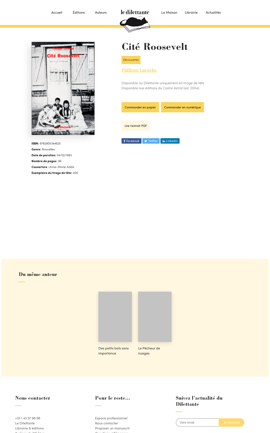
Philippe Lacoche (139, 70)
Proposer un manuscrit (112, 428)
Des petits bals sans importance (113, 351)
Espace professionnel (111, 418)
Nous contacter (106, 423)
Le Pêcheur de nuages (149, 351)
